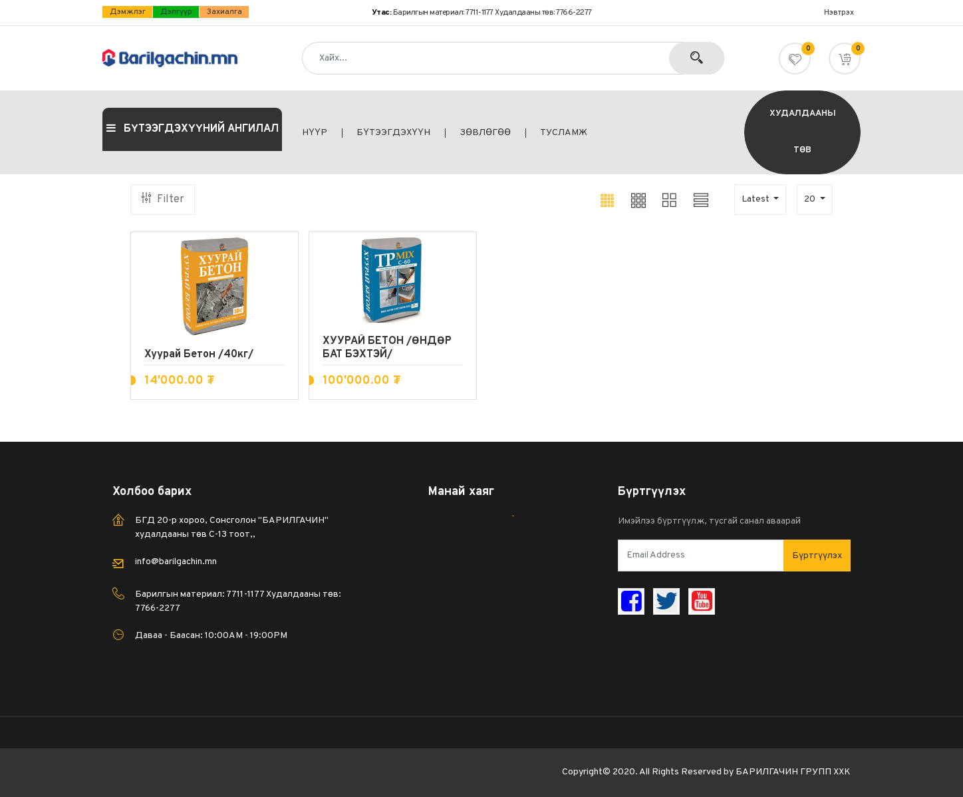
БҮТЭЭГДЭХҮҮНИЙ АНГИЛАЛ (192, 129)
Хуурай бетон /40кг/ (198, 354)
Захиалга (224, 12)
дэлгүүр (176, 12)
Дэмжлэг (128, 12)
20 (810, 199)
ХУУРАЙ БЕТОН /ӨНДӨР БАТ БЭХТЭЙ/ (387, 348)
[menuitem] (322, 133)
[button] (845, 59)
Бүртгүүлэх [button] (817, 555)
